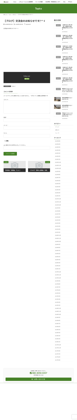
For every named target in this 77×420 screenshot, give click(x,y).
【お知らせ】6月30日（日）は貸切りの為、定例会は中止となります (67, 38)
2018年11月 (58, 311)
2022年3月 (57, 189)
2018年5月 (57, 329)
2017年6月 (57, 357)
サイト (5, 135)
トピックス (30, 390)
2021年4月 (57, 223)
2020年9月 (57, 244)
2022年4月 (57, 186)
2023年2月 (57, 156)
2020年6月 (57, 253)
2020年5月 (57, 256)
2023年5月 (57, 153)
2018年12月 (58, 308)
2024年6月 (57, 144)
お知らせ (13, 86)
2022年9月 (57, 171)
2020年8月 (57, 247)
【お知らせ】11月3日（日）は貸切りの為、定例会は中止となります (67, 48)
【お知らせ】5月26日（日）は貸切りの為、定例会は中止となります (67, 69)
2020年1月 (57, 268)
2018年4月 (57, 332)
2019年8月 (57, 284)
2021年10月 (58, 205)
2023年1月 (57, 159)
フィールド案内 (31, 395)
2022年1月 (57, 195)
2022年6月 (57, 180)
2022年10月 (58, 168)
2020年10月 (58, 241)
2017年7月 (57, 354)
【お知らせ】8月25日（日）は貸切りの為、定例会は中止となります (67, 59)
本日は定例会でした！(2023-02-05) (67, 106)
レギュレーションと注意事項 (34, 398)
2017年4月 (57, 360)
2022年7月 (57, 177)
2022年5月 (57, 183)
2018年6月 (57, 326)
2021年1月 (57, 232)
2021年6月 (57, 217)
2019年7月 (57, 287)
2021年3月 (57, 226)
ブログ (29, 411)
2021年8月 (57, 211)
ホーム (29, 387)
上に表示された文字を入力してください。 (15, 147)
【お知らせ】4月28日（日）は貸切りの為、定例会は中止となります (67, 80)
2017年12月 (58, 344)
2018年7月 (57, 323)
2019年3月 (57, 299)
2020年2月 (57, 265)
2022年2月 (57, 192)
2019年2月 (57, 302)
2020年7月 (57, 250)
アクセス (30, 403)
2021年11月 (58, 202)
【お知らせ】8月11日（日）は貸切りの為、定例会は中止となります (67, 27)
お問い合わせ (31, 408)
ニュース (57, 133)
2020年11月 (58, 238)
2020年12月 (58, 235)
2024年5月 (57, 147)
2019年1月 (57, 305)
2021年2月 (57, 229)
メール (6, 127)
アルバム (30, 393)
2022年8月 (57, 174)
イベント (57, 127)
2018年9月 (57, 317)
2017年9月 (57, 351)
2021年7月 (57, 214)
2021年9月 (57, 208)
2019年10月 (58, 278)
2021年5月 (57, 220)
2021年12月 (58, 199)
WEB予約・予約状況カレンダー (34, 400)
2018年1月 (57, 341)
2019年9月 (57, 281)
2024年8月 (57, 141)
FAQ (29, 406)
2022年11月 (58, 165)
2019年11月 (58, 274)
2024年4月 (57, 150)
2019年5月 (57, 293)
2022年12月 (58, 162)
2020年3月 (57, 262)
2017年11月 (58, 348)
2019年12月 (58, 271)
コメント (6, 99)
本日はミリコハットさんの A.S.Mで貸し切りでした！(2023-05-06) (67, 90)
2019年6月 (57, 290)
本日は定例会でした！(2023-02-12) (67, 98)
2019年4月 (57, 296)
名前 (5, 119)
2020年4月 (57, 259)
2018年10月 (58, 314)
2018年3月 (57, 335)
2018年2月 (57, 338)
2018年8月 (57, 320)
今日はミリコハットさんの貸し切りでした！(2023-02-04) (67, 114)
